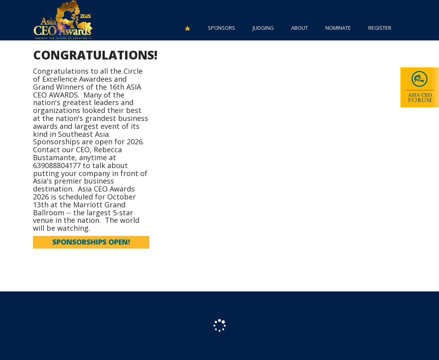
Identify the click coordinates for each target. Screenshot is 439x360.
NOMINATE (338, 27)
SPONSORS (221, 27)
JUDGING (263, 27)
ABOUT (299, 27)
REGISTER (379, 27)
